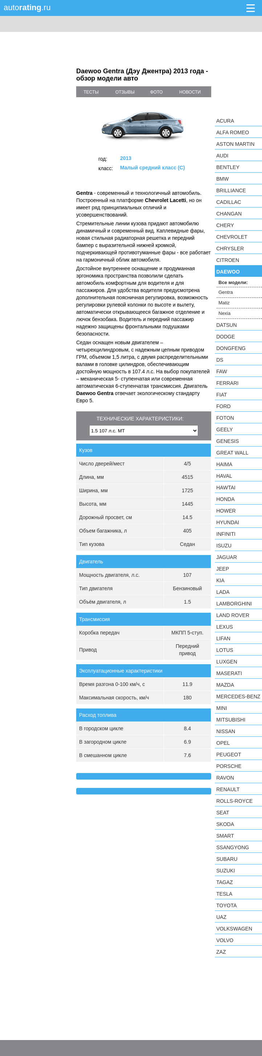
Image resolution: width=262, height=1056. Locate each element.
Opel (223, 743)
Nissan (225, 731)
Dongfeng (231, 348)
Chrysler (230, 248)
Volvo (224, 940)
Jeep (222, 569)
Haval (224, 476)
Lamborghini (234, 604)
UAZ (221, 917)
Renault (228, 789)
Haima (224, 464)
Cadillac (228, 202)
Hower (226, 511)
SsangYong (232, 847)
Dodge (225, 337)
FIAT (221, 395)
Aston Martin (235, 144)
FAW (221, 371)
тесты (91, 92)
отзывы (125, 92)
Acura (225, 121)
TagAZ (224, 882)
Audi (222, 156)
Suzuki (225, 871)
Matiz (224, 302)
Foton (225, 418)
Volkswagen (234, 929)
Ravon (225, 778)
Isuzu (224, 545)
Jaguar (226, 557)
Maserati (229, 673)
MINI (221, 708)
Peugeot (228, 754)
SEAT (222, 812)
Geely (224, 429)
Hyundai (227, 522)
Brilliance (231, 190)
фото (156, 92)
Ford (223, 406)
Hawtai (226, 487)
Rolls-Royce (234, 801)
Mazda (225, 685)
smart (225, 836)
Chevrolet (231, 237)
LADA (223, 592)
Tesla (224, 894)
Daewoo (228, 272)
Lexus (224, 627)
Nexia (224, 313)
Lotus (224, 650)
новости (190, 92)
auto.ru (27, 7)
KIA (220, 580)
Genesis (227, 441)
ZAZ (221, 952)
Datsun (226, 325)
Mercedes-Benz (238, 696)
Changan (229, 214)
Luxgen (226, 662)
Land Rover (232, 615)
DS (219, 360)
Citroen (227, 260)
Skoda (225, 824)
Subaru (226, 859)
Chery (225, 225)
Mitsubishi (230, 720)
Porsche (228, 766)
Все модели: (233, 282)
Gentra (225, 292)
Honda (225, 499)
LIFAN (223, 638)
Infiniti (226, 534)
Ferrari (227, 383)
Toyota (226, 905)
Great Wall (232, 453)
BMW (222, 179)
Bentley (228, 167)
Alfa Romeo (232, 132)
